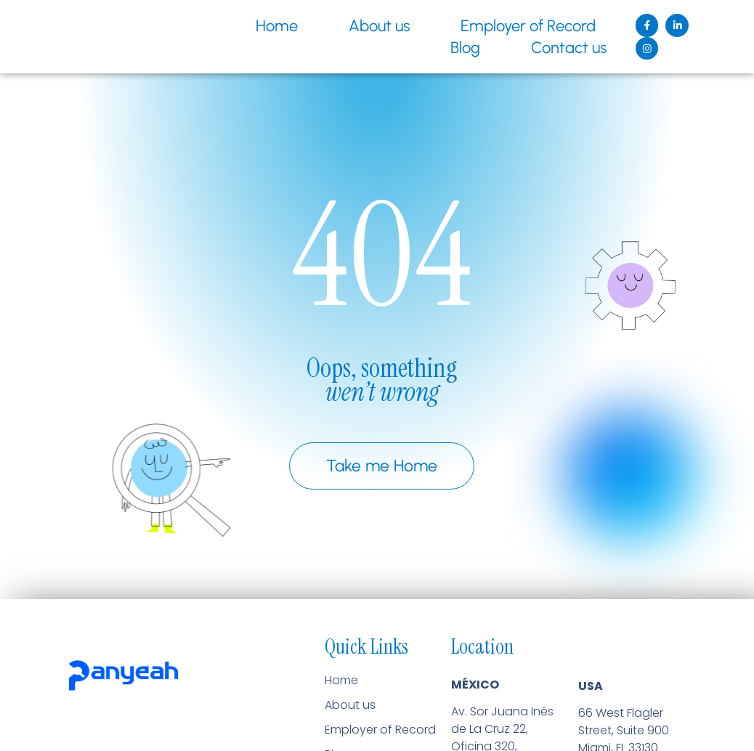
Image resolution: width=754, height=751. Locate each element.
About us (373, 26)
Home (271, 26)
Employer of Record (522, 26)
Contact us (563, 47)
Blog (459, 47)
